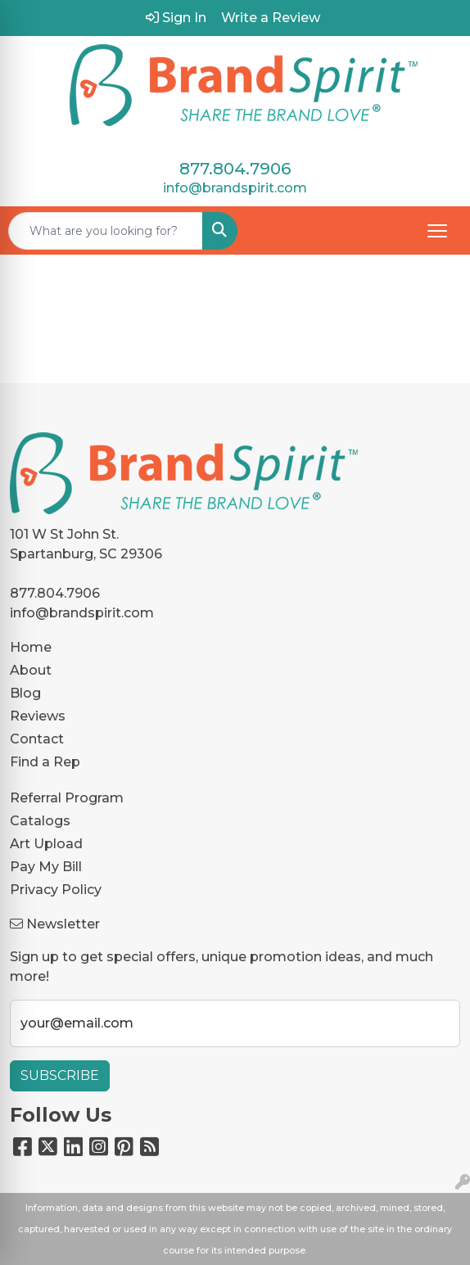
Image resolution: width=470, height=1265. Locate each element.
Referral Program (67, 798)
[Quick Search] (105, 231)
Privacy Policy (56, 889)
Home (31, 647)
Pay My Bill (46, 866)
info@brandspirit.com (235, 188)
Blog (25, 693)
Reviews (38, 716)
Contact (37, 739)
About (31, 670)
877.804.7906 (235, 168)
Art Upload (46, 844)
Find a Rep (45, 762)
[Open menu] (437, 231)
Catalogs (40, 821)
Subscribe (59, 1075)
